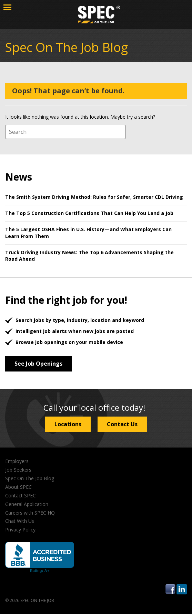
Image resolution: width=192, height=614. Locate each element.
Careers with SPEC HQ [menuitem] (30, 512)
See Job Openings (38, 363)
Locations (67, 424)
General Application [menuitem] (26, 504)
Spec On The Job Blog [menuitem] (29, 478)
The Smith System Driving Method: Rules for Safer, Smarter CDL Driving (94, 197)
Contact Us (122, 424)
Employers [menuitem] (17, 461)
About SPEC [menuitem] (18, 487)
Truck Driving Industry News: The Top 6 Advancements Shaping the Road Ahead (89, 255)
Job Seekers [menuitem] (18, 469)
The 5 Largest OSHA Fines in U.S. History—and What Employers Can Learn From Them (88, 232)
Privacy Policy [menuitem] (20, 529)
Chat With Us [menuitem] (19, 521)
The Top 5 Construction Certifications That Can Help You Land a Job (89, 213)
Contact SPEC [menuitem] (20, 495)
